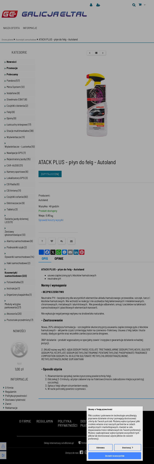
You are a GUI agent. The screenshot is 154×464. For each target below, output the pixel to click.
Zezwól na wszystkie (114, 455)
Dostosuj (126, 447)
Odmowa (100, 447)
